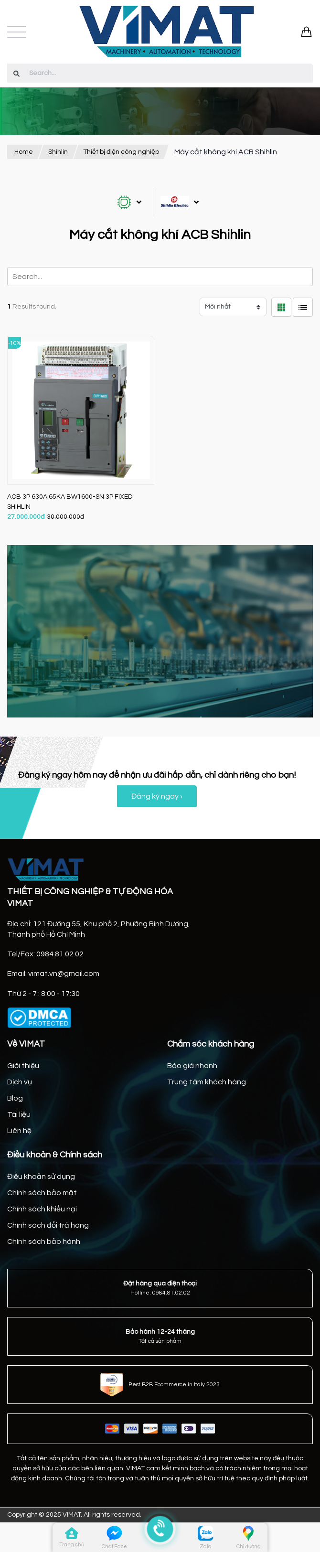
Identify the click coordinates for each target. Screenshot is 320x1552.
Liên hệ (19, 1131)
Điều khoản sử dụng (41, 1176)
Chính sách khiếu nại (42, 1209)
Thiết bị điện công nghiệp (121, 152)
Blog (15, 1098)
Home (23, 152)
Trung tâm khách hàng (206, 1082)
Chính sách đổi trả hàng (48, 1225)
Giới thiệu (23, 1066)
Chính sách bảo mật (42, 1193)
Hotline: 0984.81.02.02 (160, 1293)
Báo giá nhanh (192, 1066)
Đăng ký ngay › (156, 796)
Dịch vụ (19, 1082)
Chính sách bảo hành (43, 1241)
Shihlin (58, 152)
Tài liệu (19, 1114)
